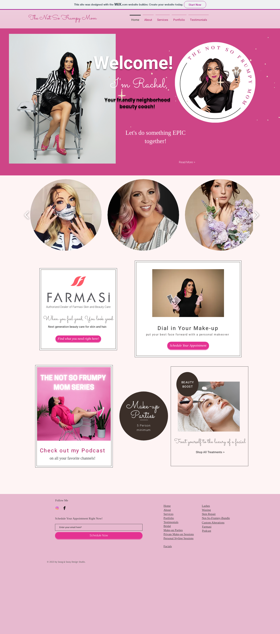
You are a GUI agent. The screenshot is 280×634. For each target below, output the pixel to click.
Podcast (206, 530)
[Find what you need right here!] (78, 338)
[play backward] (26, 215)
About (167, 509)
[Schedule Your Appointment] (188, 345)
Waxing (206, 509)
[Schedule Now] (99, 535)
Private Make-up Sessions (179, 534)
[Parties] (142, 415)
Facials (168, 546)
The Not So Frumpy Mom (63, 18)
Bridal (167, 526)
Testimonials (171, 522)
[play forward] (256, 215)
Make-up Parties (173, 530)
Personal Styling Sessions (178, 538)
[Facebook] (64, 508)
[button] (66, 215)
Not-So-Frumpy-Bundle (216, 518)
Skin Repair (209, 514)
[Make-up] (142, 406)
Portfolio (169, 518)
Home (167, 505)
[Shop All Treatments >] (210, 452)
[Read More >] (187, 162)
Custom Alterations (213, 522)
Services (168, 514)
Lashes (206, 505)
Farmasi (206, 526)
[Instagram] (57, 508)
